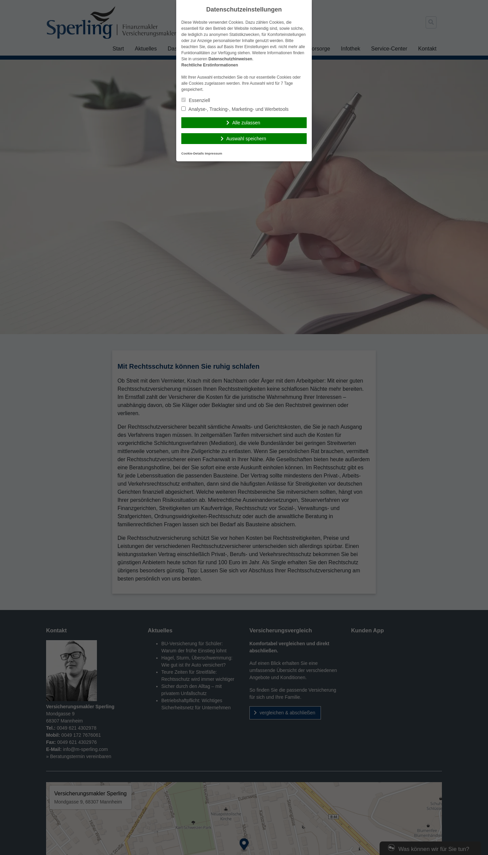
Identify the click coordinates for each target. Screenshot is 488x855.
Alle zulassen (246, 122)
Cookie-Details (192, 153)
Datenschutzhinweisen (230, 59)
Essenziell (195, 100)
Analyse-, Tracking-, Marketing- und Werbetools (235, 109)
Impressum (213, 153)
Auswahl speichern (246, 138)
